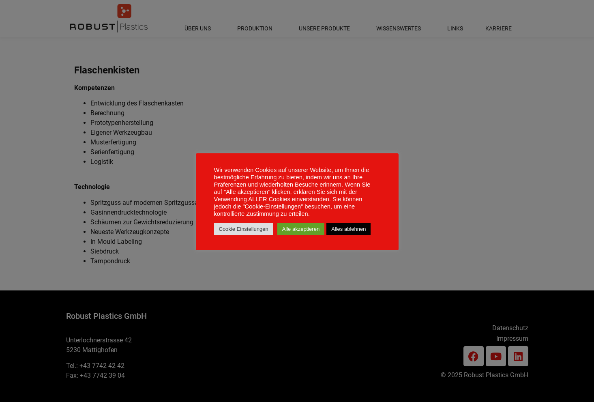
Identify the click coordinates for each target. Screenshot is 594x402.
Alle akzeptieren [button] (301, 229)
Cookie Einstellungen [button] (243, 229)
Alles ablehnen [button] (348, 229)
